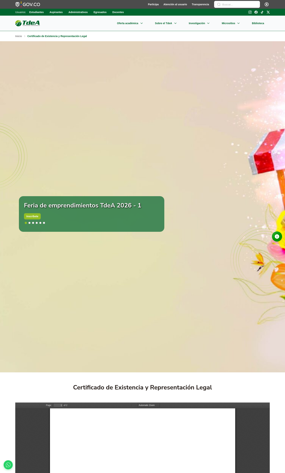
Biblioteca (258, 23)
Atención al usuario (175, 4)
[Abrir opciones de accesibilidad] (277, 236)
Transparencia (200, 4)
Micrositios (231, 23)
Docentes (118, 12)
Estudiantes (36, 12)
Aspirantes (56, 12)
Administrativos (78, 12)
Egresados (100, 12)
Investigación (199, 23)
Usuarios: (20, 12)
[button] (26, 223)
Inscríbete (32, 216)
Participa (153, 4)
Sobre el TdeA (166, 23)
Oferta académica (130, 23)
